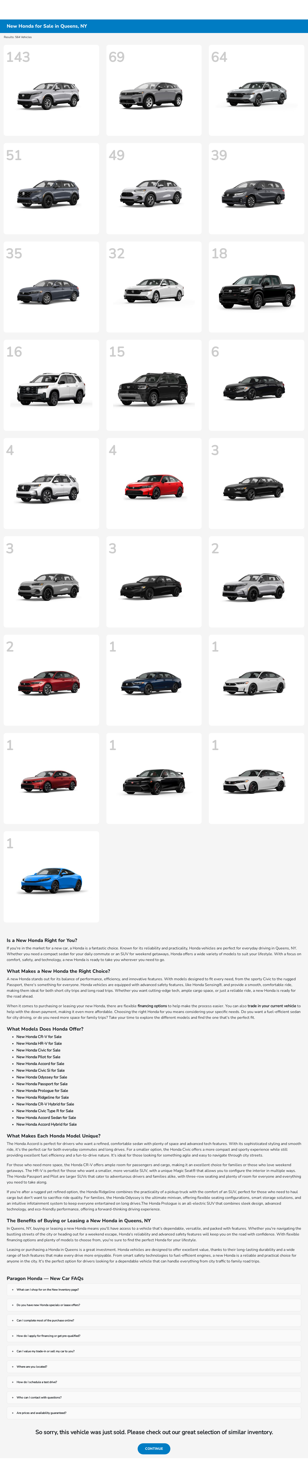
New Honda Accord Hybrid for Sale (46, 1124)
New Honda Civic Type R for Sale (44, 1111)
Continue (154, 1448)
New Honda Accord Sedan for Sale (46, 1117)
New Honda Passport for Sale (42, 1084)
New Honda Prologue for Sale (42, 1090)
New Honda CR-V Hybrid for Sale (45, 1104)
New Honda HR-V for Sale (39, 1043)
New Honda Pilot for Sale (38, 1057)
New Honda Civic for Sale (38, 1050)
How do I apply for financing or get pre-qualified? (48, 1336)
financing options (152, 1006)
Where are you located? (32, 1367)
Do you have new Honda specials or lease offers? (48, 1305)
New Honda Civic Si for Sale (40, 1070)
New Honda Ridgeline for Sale (42, 1097)
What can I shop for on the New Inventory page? (48, 1290)
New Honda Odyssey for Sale (41, 1077)
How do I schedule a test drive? (37, 1382)
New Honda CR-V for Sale (39, 1036)
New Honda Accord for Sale (40, 1063)
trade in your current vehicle (272, 1006)
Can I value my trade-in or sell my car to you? (45, 1351)
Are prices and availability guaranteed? (41, 1413)
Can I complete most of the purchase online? (45, 1320)
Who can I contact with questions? (39, 1397)
